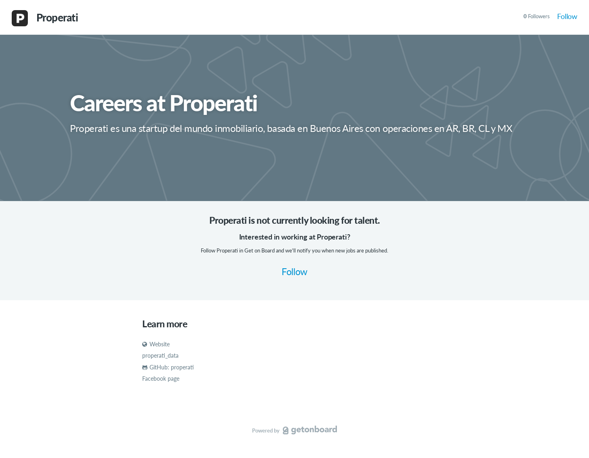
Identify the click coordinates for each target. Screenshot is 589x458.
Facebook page (160, 378)
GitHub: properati (168, 367)
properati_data (160, 355)
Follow (567, 16)
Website (156, 344)
